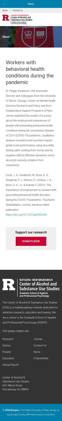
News (5, 10)
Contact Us (17, 10)
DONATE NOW (31, 241)
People (6, 351)
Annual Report (10, 364)
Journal (38, 339)
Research (8, 339)
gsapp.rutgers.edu (18, 331)
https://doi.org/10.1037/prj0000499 (26, 214)
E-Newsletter (41, 358)
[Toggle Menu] (4, 4)
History (6, 345)
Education (8, 358)
